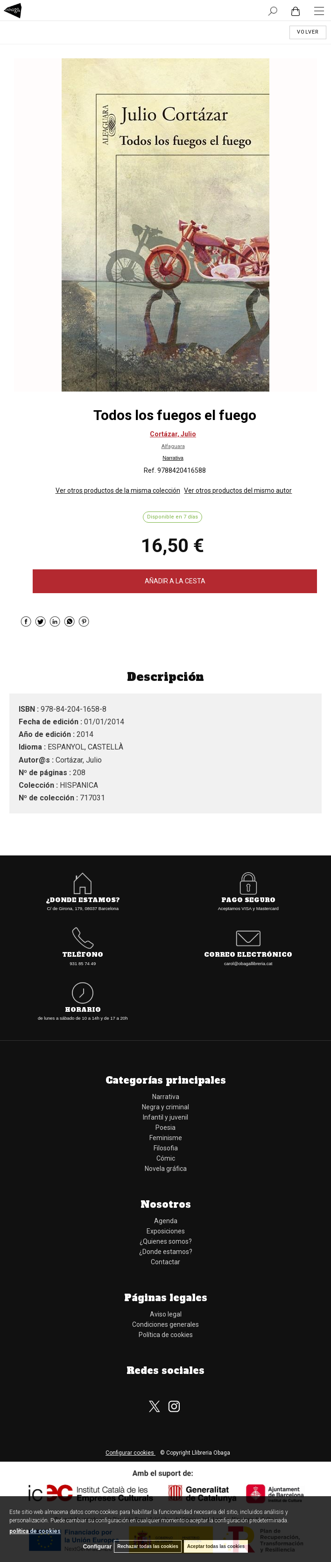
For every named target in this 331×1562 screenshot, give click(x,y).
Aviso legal (166, 1314)
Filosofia (166, 1148)
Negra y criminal (165, 1107)
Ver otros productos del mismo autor (238, 490)
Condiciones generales (165, 1324)
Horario (83, 1010)
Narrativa (172, 458)
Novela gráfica (166, 1168)
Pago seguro (248, 900)
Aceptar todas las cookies (216, 1546)
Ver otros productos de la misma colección (118, 490)
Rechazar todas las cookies (147, 1546)
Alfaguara (173, 446)
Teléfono (82, 955)
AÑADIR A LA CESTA (175, 581)
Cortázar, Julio (173, 434)
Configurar (97, 1546)
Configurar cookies (130, 1453)
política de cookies (35, 1531)
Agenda (165, 1221)
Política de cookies (166, 1334)
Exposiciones (166, 1231)
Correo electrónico (248, 955)
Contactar (165, 1262)
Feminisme (165, 1138)
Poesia (165, 1127)
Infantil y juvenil (165, 1117)
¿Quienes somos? (166, 1241)
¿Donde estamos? (83, 900)
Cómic (165, 1158)
